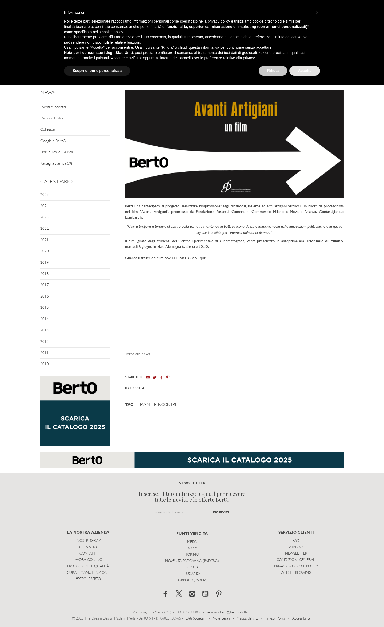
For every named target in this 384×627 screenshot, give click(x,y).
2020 (44, 251)
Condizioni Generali (296, 560)
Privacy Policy (275, 619)
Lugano (192, 574)
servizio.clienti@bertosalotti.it (228, 612)
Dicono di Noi (51, 119)
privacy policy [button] (219, 21)
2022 (44, 229)
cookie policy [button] (112, 32)
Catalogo (296, 547)
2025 (44, 195)
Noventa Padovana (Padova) (192, 561)
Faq (296, 541)
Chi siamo (88, 547)
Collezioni (48, 130)
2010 (44, 364)
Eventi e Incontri (53, 107)
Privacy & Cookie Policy (296, 566)
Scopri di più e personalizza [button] (97, 70)
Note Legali (221, 619)
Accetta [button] (304, 70)
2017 (44, 285)
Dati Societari (196, 619)
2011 (44, 353)
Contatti (88, 554)
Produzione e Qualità (88, 566)
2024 (44, 206)
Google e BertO (53, 141)
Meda (192, 542)
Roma (192, 548)
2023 (44, 218)
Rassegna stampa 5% (56, 164)
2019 (44, 263)
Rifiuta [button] (273, 70)
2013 (44, 330)
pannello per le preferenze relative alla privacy (217, 58)
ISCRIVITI (221, 512)
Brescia (192, 568)
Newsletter (296, 554)
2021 (44, 240)
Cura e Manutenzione (88, 573)
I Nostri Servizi (88, 541)
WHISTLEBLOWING (296, 573)
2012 (44, 342)
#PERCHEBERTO (88, 579)
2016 (44, 297)
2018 (44, 274)
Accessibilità (301, 619)
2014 (44, 319)
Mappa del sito (247, 619)
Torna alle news (137, 354)
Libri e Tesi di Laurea (56, 152)
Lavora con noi (88, 560)
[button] (317, 13)
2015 (44, 308)
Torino (192, 555)
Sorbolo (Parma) (192, 580)
